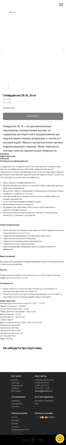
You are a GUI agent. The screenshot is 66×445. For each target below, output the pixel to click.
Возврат (15, 424)
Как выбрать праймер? (44, 401)
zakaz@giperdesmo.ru (43, 391)
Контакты (15, 406)
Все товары (16, 391)
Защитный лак (17, 385)
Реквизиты (16, 401)
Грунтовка (16, 383)
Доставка (15, 420)
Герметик (15, 388)
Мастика (15, 380)
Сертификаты (17, 404)
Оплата (14, 417)
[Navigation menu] (61, 4)
